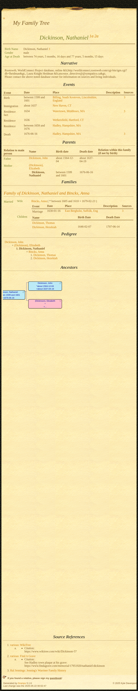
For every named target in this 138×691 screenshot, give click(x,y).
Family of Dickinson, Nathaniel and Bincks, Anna (46, 193)
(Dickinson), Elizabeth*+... (45, 304)
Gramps (22, 683)
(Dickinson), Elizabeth (36, 167)
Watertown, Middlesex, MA (69, 111)
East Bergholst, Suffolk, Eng (81, 210)
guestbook (55, 678)
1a (91, 36)
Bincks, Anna (39, 201)
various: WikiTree (20, 644)
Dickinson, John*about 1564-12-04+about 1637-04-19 (45, 286)
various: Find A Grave (23, 656)
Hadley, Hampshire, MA (67, 125)
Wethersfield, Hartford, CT (68, 119)
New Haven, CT (62, 105)
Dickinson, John (38, 158)
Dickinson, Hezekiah (44, 227)
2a (96, 36)
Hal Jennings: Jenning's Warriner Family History (38, 670)
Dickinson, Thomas (43, 222)
